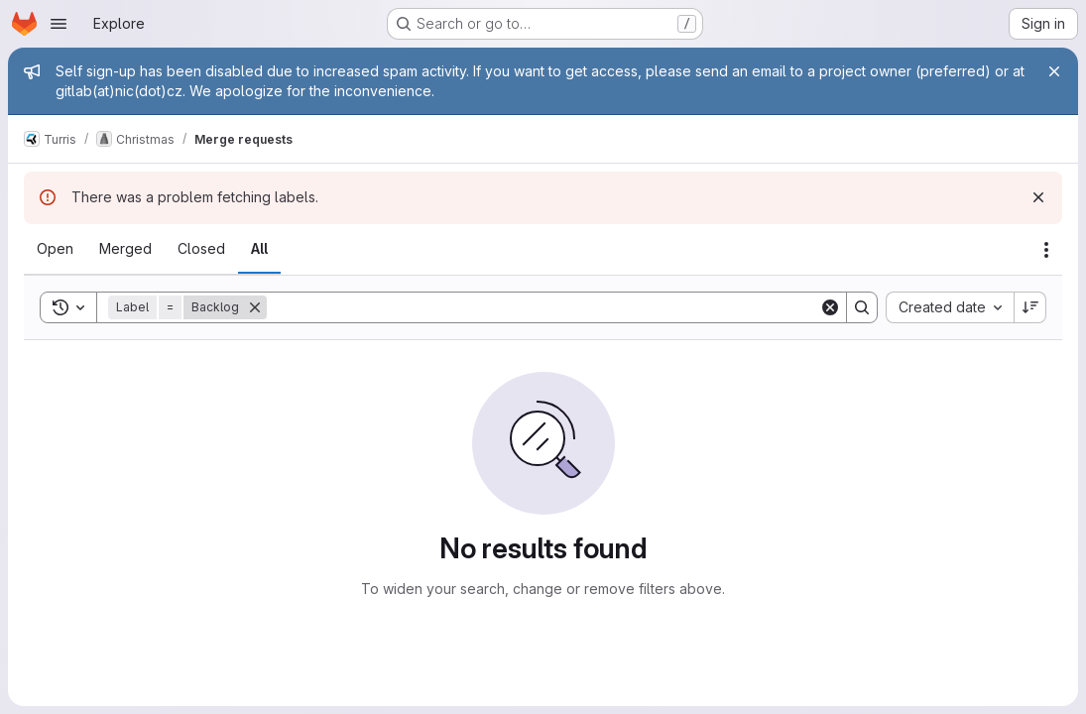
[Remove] (255, 307)
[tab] (55, 249)
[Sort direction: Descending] (1030, 307)
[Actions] (1046, 250)
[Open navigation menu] (58, 24)
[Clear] (830, 307)
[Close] (1054, 71)
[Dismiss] (1038, 197)
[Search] (543, 307)
